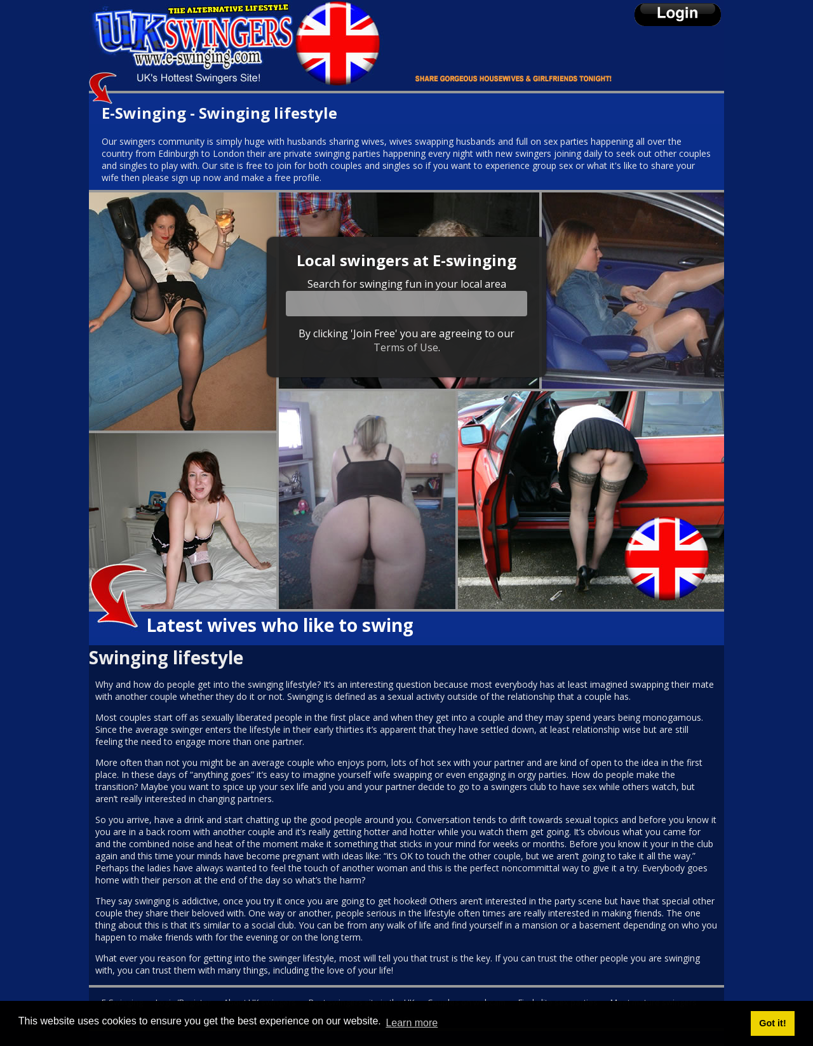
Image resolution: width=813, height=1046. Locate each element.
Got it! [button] (772, 1023)
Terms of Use (405, 347)
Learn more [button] (412, 1022)
